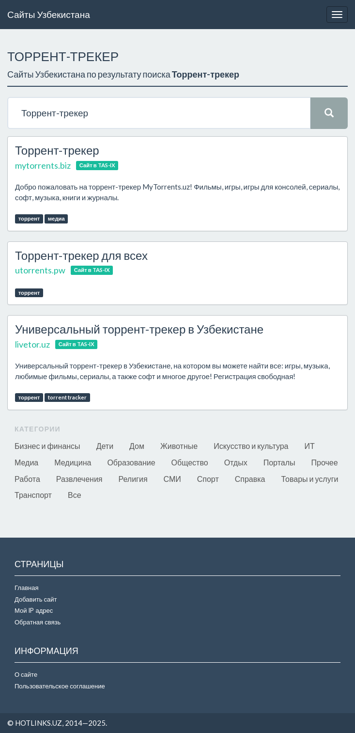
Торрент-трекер (57, 150)
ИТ (310, 445)
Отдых (235, 462)
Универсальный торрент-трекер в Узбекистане (139, 329)
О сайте (26, 674)
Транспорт (33, 494)
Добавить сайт (36, 599)
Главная (26, 587)
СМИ (172, 478)
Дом (136, 445)
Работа (27, 478)
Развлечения (79, 478)
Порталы (279, 462)
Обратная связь (38, 622)
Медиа (26, 462)
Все (74, 494)
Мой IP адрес (34, 610)
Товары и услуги (310, 478)
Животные (179, 445)
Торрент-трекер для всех (81, 255)
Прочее (324, 462)
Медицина (72, 462)
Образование (131, 462)
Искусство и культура (251, 445)
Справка (250, 478)
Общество (189, 462)
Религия (133, 478)
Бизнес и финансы (47, 445)
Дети (104, 445)
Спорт (208, 478)
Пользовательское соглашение (60, 686)
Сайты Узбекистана (48, 14)
